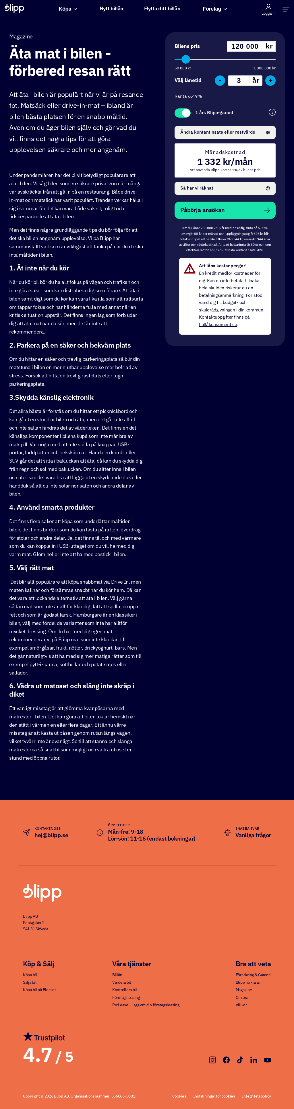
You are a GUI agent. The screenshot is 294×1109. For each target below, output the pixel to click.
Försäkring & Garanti (253, 975)
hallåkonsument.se (218, 325)
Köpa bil (30, 975)
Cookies (179, 1096)
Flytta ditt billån (162, 8)
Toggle (183, 113)
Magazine (21, 37)
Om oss (242, 998)
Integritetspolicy (256, 1096)
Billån (117, 975)
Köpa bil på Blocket (39, 990)
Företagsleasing (126, 998)
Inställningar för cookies (214, 1096)
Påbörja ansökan (225, 210)
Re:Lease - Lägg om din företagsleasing (145, 1005)
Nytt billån (111, 8)
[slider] (185, 59)
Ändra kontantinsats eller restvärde (225, 132)
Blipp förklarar (248, 983)
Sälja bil (29, 983)
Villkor (241, 1005)
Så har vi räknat (225, 188)
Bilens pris (187, 46)
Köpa (68, 9)
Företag (215, 9)
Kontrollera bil (124, 990)
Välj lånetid (188, 80)
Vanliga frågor (253, 835)
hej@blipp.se (51, 835)
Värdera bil (121, 983)
